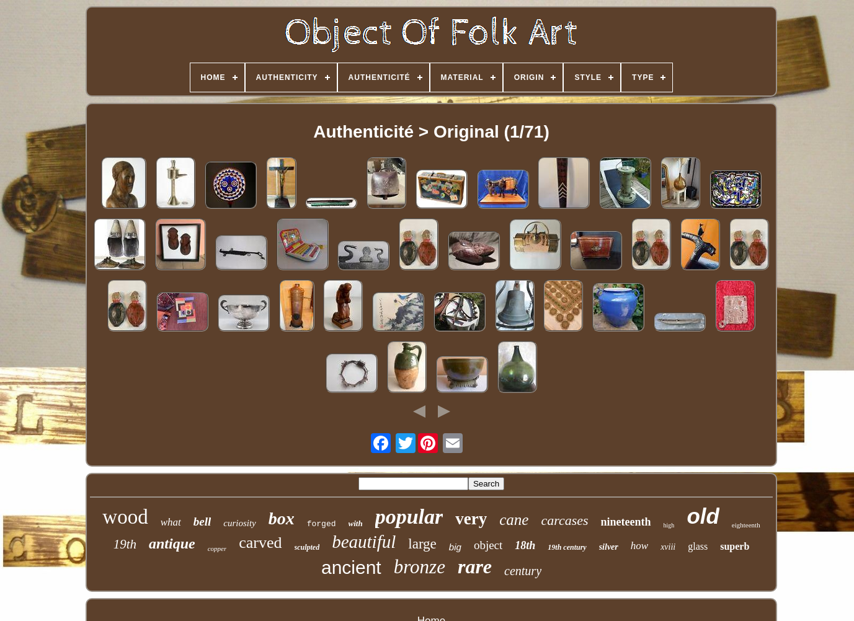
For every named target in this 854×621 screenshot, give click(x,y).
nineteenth (626, 522)
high (669, 525)
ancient (351, 567)
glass (698, 546)
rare (475, 566)
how (639, 546)
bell (202, 521)
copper (217, 548)
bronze (419, 567)
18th (525, 545)
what (171, 522)
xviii (668, 547)
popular (409, 516)
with (356, 523)
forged (321, 524)
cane (513, 519)
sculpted (307, 547)
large (422, 544)
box (282, 518)
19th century (567, 547)
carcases (564, 520)
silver (608, 547)
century (522, 571)
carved (260, 543)
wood (125, 517)
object (488, 545)
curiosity (239, 523)
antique (172, 543)
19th (124, 544)
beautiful (364, 542)
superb (734, 546)
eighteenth (746, 525)
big (455, 547)
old (703, 516)
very (471, 518)
